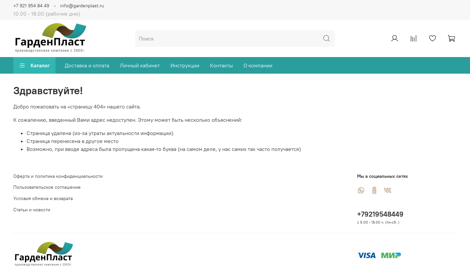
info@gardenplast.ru (82, 6)
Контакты (221, 65)
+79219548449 (380, 214)
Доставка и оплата (87, 65)
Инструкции (184, 65)
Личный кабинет (140, 65)
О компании (257, 65)
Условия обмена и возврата (43, 198)
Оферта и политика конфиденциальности (58, 176)
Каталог (34, 65)
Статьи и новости (31, 210)
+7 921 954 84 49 (31, 6)
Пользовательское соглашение (47, 187)
